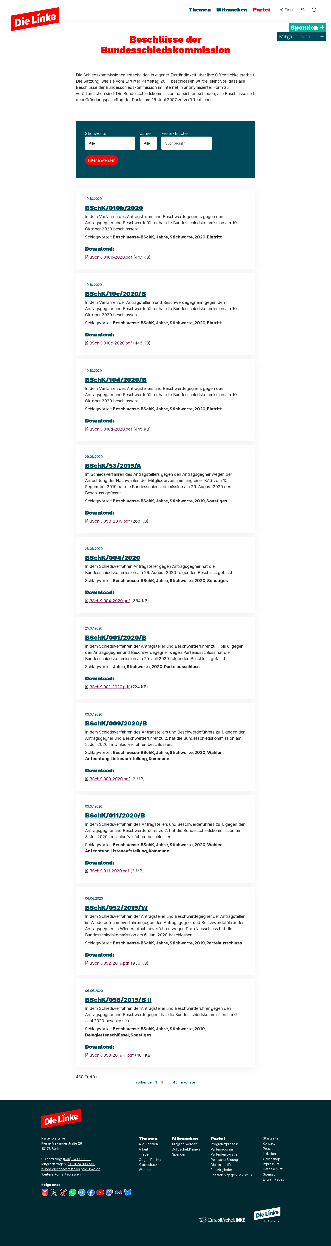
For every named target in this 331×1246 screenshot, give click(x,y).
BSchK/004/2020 (112, 557)
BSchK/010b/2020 (114, 208)
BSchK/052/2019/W (116, 907)
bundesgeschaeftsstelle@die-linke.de (70, 1169)
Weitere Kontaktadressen (61, 1174)
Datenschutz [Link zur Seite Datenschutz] (273, 1169)
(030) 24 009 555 (81, 1164)
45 (175, 1082)
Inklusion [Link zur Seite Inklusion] (269, 1154)
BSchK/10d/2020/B (116, 380)
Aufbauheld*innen (186, 1149)
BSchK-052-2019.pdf (109, 963)
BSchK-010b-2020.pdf (110, 257)
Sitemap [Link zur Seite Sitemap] (269, 1174)
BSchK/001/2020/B (115, 637)
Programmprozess (225, 1144)
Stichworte (95, 133)
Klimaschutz (148, 1165)
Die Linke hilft (221, 1165)
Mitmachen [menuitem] (231, 9)
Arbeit (143, 1149)
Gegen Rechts (150, 1160)
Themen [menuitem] (200, 9)
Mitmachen (185, 1138)
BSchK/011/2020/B (115, 815)
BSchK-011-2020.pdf (109, 870)
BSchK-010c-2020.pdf (110, 343)
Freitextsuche (174, 133)
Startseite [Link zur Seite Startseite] (271, 1138)
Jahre (145, 133)
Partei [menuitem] (261, 9)
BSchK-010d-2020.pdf (110, 429)
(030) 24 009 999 (77, 1159)
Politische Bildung (224, 1160)
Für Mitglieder (221, 1170)
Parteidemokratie (224, 1154)
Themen (148, 1138)
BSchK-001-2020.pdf (109, 686)
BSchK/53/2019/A (113, 465)
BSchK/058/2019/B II (118, 999)
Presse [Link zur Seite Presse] (268, 1149)
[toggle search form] (314, 10)
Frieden (145, 1154)
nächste (188, 1082)
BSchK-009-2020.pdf (109, 778)
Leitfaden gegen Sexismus (231, 1175)
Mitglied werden (184, 1144)
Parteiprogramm (223, 1149)
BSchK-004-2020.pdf (109, 600)
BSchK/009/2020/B (116, 723)
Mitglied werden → (301, 36)
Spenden (179, 1154)
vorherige (144, 1082)
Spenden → (307, 27)
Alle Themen (148, 1144)
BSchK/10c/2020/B (115, 293)
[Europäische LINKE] (222, 1220)
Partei (218, 1138)
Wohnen (145, 1170)
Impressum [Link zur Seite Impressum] (271, 1164)
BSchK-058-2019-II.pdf (111, 1055)
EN (302, 9)
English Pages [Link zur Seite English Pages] (273, 1179)
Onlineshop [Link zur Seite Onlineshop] (271, 1159)
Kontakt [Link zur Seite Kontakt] (269, 1143)
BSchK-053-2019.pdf (109, 521)
